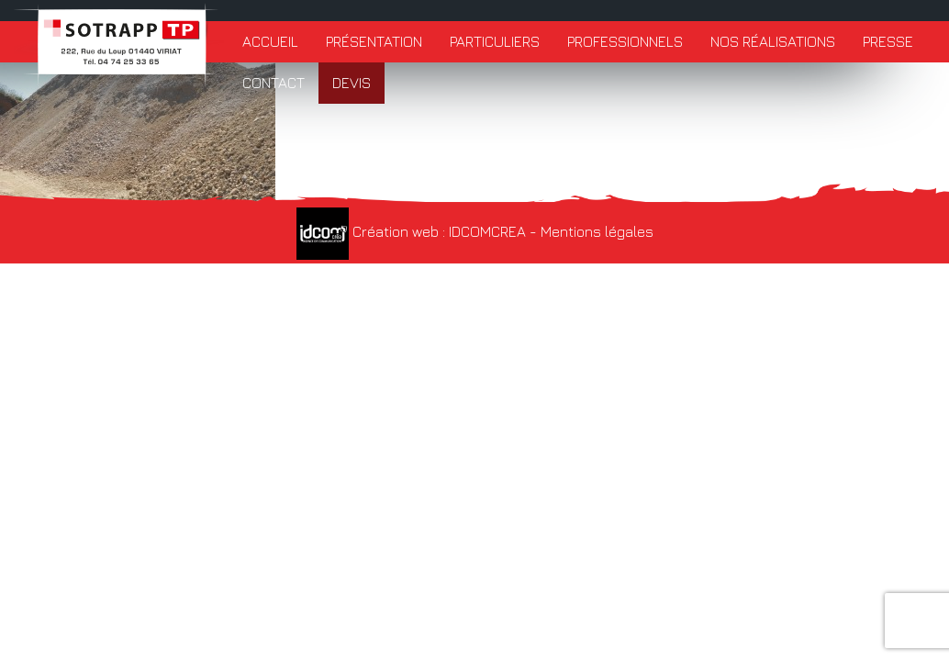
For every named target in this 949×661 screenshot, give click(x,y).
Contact (273, 82)
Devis (351, 82)
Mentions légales (597, 231)
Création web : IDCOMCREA (411, 231)
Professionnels (625, 41)
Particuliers (495, 41)
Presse (888, 41)
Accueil (270, 41)
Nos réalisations (772, 41)
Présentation (374, 41)
